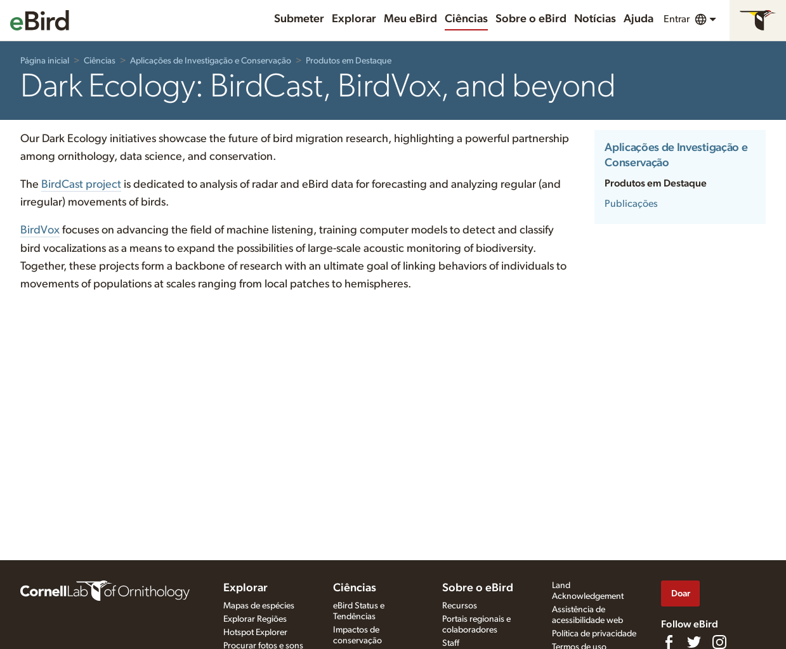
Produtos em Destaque (348, 60)
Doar (680, 593)
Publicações (631, 204)
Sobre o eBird (531, 19)
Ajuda (638, 19)
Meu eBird (410, 19)
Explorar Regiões (255, 619)
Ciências (466, 19)
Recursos (459, 605)
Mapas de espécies (258, 605)
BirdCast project (81, 184)
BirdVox (40, 230)
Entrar (677, 19)
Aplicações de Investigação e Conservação (210, 60)
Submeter (299, 19)
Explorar (354, 19)
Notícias (595, 19)
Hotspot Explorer (255, 632)
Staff (450, 643)
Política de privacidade (594, 633)
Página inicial (44, 60)
